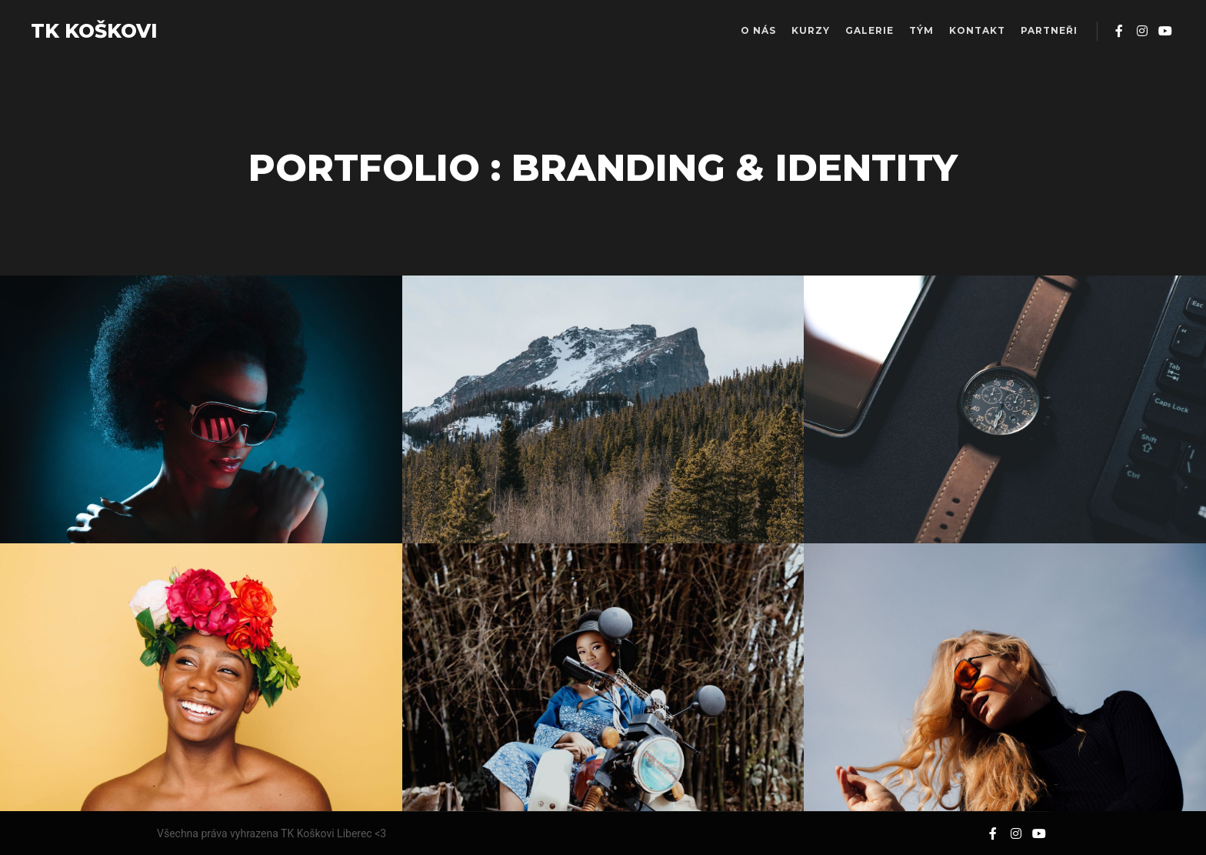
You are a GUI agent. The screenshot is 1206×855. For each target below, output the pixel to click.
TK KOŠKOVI (94, 30)
